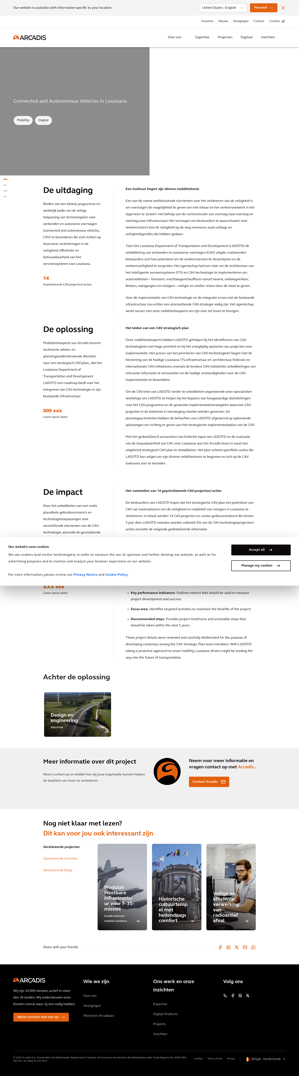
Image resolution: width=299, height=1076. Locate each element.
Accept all (257, 1040)
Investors (207, 21)
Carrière (274, 21)
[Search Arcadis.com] (283, 37)
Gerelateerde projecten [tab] (61, 847)
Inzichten (268, 37)
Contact (259, 21)
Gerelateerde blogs (57, 870)
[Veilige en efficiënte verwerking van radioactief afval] (231, 887)
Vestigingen (241, 21)
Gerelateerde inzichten (60, 858)
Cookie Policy (116, 1065)
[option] (77, 714)
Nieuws (223, 21)
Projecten (225, 37)
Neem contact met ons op (38, 1017)
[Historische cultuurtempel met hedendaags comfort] (176, 887)
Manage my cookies (256, 1056)
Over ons (174, 37)
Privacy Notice (85, 1065)
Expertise (202, 37)
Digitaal (247, 37)
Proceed (260, 7)
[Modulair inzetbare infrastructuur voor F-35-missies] (122, 887)
